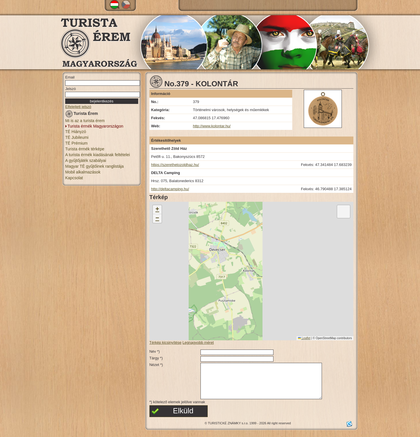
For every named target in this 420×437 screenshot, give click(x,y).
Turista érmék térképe (84, 149)
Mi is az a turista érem (85, 120)
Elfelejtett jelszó (78, 106)
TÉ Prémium (76, 143)
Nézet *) (156, 365)
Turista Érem (81, 114)
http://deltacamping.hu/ (170, 189)
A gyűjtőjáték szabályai (85, 160)
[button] (157, 209)
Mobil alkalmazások (82, 172)
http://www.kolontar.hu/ (212, 126)
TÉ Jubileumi (77, 137)
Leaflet (304, 338)
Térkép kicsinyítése (165, 342)
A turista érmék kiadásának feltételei (97, 154)
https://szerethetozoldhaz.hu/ (175, 165)
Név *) (154, 351)
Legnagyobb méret (198, 342)
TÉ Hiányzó (75, 131)
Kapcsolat (74, 177)
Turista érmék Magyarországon (95, 126)
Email (70, 77)
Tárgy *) (156, 358)
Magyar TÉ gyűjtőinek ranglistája (94, 166)
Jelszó (70, 89)
